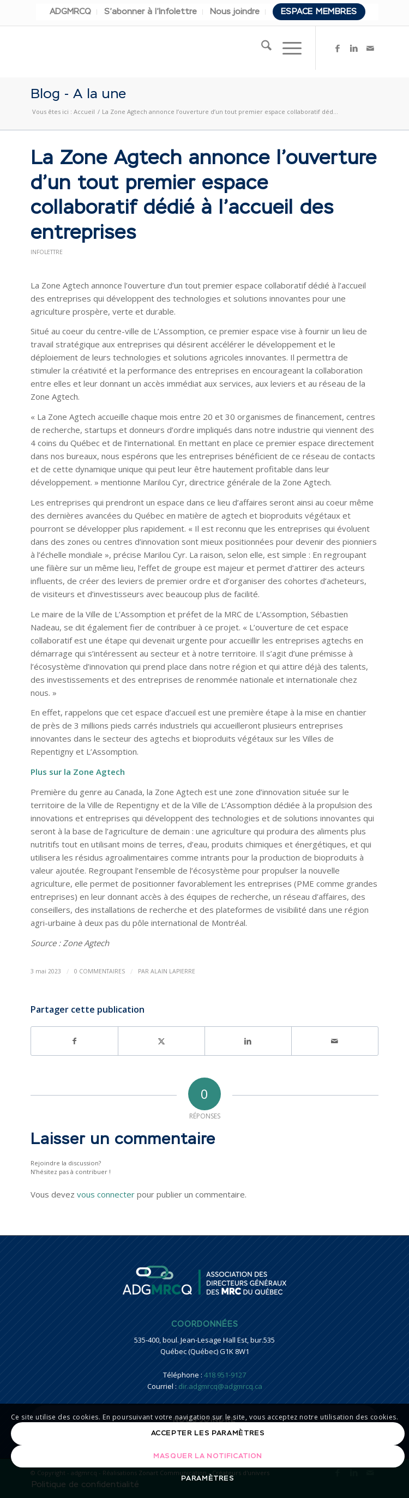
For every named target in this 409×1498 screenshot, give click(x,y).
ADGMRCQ (70, 12)
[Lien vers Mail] (370, 48)
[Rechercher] (261, 48)
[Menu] (287, 48)
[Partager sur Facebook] (74, 1041)
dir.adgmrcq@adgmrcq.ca (220, 1386)
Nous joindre (235, 12)
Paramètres (207, 1478)
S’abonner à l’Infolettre (150, 12)
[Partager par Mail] (335, 1041)
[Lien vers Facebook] (337, 48)
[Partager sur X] (161, 1041)
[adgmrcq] (170, 48)
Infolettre (47, 252)
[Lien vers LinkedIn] (354, 48)
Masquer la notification (207, 1456)
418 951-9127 (225, 1375)
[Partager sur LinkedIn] (248, 1041)
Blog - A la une (78, 96)
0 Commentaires (99, 971)
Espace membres (319, 12)
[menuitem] (70, 12)
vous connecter (106, 1194)
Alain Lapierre (173, 971)
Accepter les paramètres (208, 1433)
